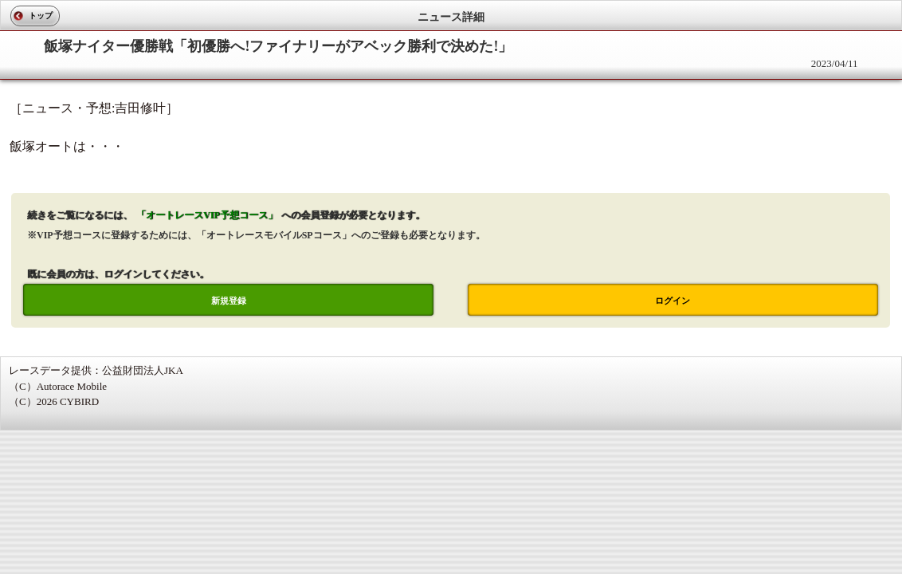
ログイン (672, 300)
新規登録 (228, 300)
